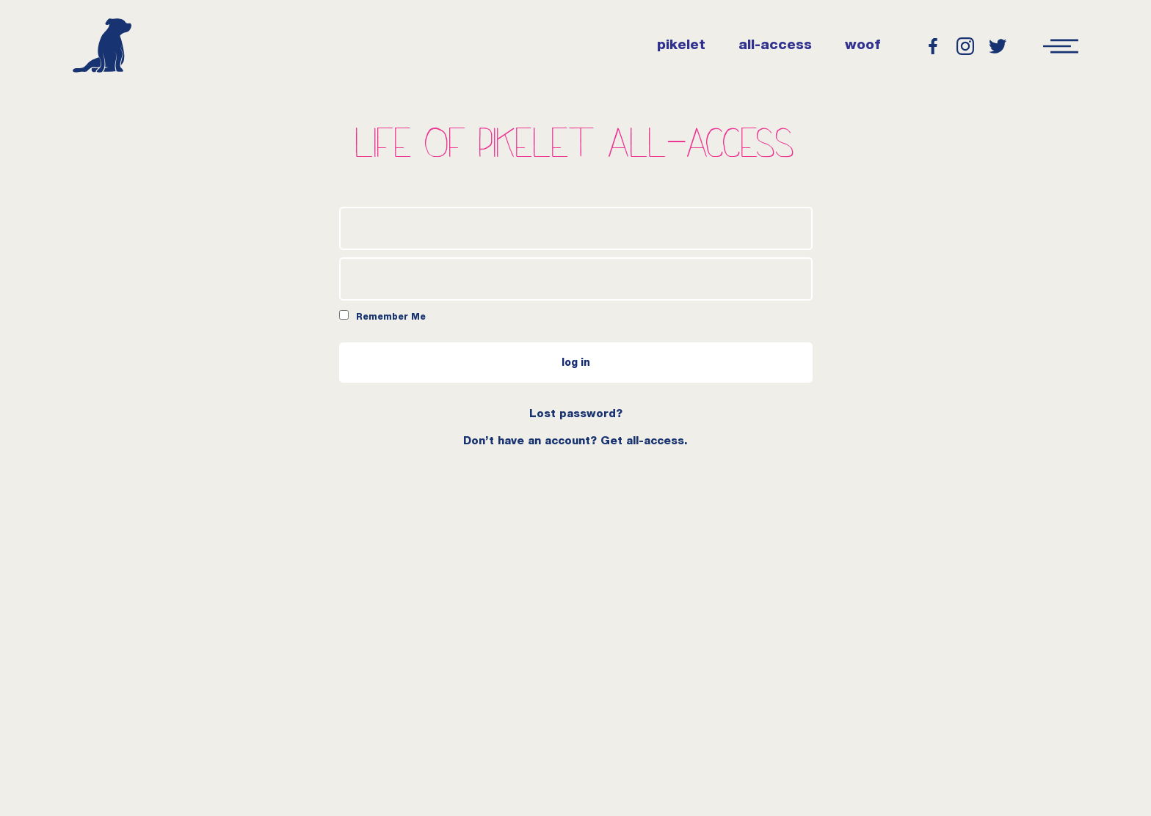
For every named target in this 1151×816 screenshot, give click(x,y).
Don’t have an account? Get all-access (573, 441)
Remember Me (382, 316)
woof (862, 46)
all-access (775, 46)
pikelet (681, 46)
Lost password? (575, 414)
